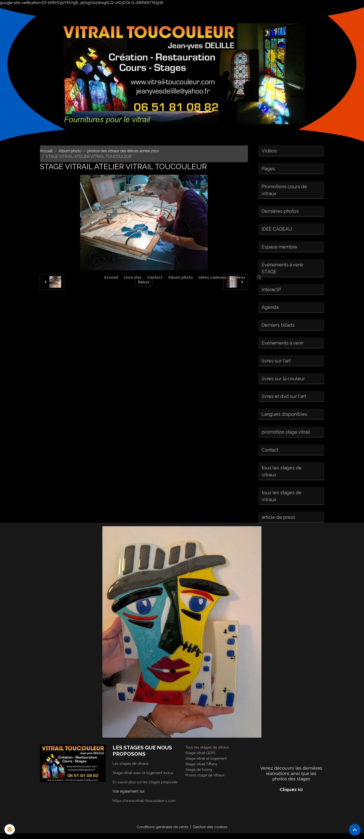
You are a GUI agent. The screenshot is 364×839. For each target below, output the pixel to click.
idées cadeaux (212, 277)
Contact (154, 277)
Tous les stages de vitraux (207, 753)
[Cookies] (10, 829)
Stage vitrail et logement (206, 764)
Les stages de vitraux (131, 769)
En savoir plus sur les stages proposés (145, 787)
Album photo (180, 277)
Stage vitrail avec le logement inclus (143, 778)
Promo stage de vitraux (205, 780)
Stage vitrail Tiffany (201, 769)
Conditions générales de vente (162, 832)
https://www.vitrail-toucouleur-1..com (145, 806)
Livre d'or (133, 277)
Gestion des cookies (210, 832)
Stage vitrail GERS (201, 758)
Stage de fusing (198, 775)
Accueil (111, 277)
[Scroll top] (355, 830)
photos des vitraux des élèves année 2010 (123, 151)
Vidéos (238, 277)
